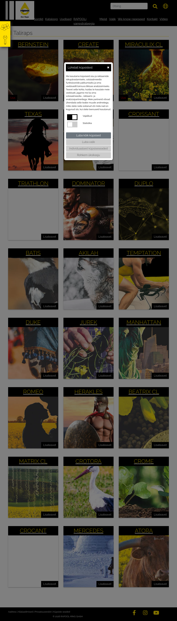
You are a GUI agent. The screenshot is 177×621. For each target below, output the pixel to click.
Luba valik (88, 142)
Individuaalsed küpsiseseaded (88, 148)
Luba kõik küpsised (88, 135)
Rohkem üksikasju (88, 155)
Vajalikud (87, 116)
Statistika (87, 123)
